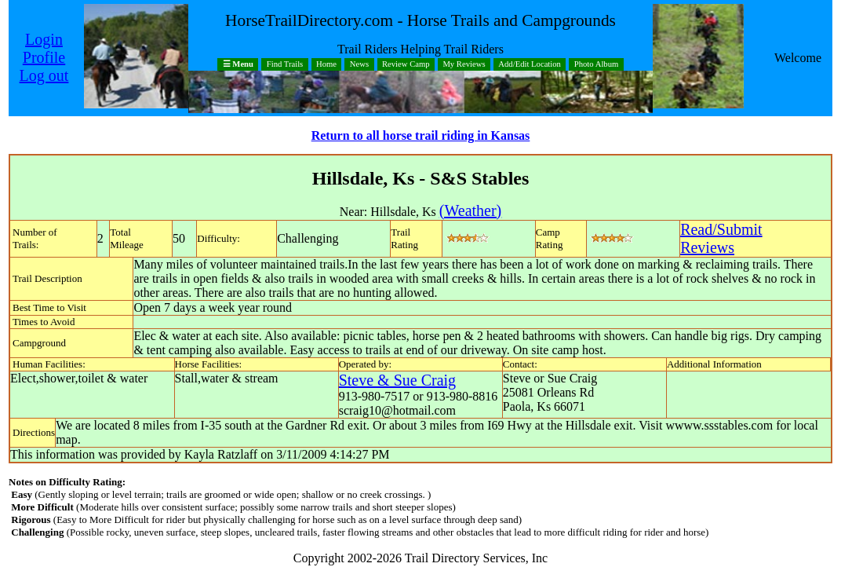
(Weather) (470, 210)
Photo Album (596, 64)
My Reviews (463, 64)
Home (326, 64)
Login (44, 39)
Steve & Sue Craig (397, 380)
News (359, 64)
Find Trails (285, 64)
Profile (44, 57)
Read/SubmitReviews (721, 238)
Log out (44, 75)
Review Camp (406, 64)
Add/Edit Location (529, 64)
